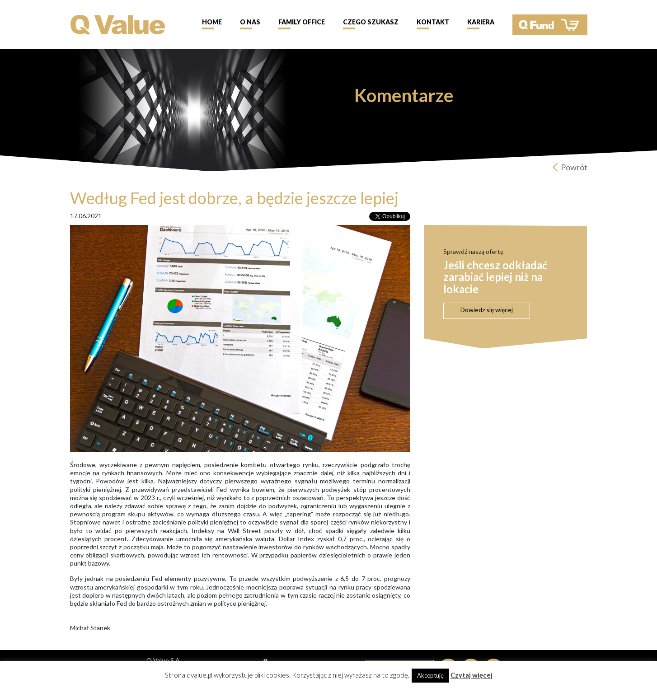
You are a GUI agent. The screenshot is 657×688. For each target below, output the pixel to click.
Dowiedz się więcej (486, 310)
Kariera (480, 22)
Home (212, 22)
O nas (250, 22)
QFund (549, 24)
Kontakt (433, 22)
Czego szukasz (371, 22)
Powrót (574, 167)
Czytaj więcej (472, 675)
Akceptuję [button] (430, 675)
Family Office (301, 22)
